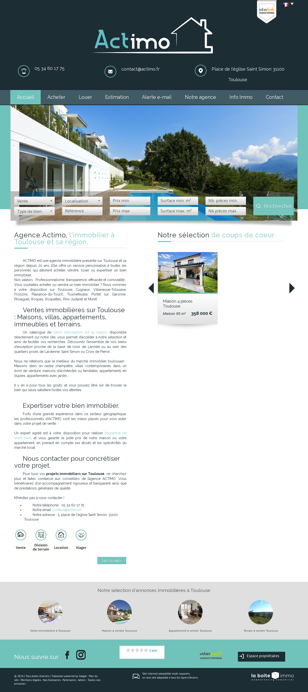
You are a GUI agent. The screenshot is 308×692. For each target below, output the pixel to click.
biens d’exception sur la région (80, 332)
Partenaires (69, 680)
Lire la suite (111, 560)
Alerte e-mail (157, 97)
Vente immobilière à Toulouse (50, 630)
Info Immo (241, 97)
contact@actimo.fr (140, 69)
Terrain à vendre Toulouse (261, 630)
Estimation (117, 97)
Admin (82, 680)
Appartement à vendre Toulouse (190, 630)
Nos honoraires (52, 680)
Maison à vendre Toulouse (119, 630)
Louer (85, 97)
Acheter (56, 97)
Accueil (25, 97)
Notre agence (200, 97)
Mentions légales (31, 680)
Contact (274, 97)
